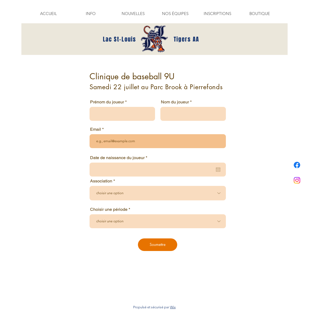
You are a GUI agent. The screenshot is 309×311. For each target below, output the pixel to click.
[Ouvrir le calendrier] (218, 169)
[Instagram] (297, 180)
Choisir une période (109, 209)
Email (95, 129)
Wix (173, 307)
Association (101, 181)
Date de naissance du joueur (119, 158)
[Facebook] (297, 165)
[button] (90, 13)
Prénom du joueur (107, 102)
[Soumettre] (157, 244)
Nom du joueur (175, 102)
